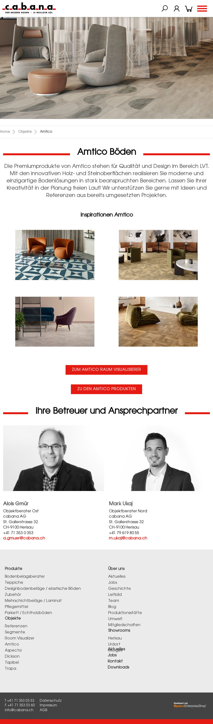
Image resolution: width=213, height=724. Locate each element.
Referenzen (16, 626)
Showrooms (119, 631)
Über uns (116, 569)
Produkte (13, 569)
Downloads (118, 668)
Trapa (10, 669)
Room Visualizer (19, 638)
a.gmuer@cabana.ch (24, 538)
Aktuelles (116, 577)
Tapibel (12, 663)
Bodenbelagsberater (25, 577)
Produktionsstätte (125, 613)
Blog (112, 607)
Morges (115, 651)
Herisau (115, 638)
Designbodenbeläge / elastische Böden (43, 589)
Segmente (15, 632)
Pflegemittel (16, 607)
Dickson (12, 657)
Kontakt (115, 661)
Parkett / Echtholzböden (28, 613)
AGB (43, 710)
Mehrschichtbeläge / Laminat (33, 601)
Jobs (112, 583)
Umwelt (115, 619)
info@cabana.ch (19, 710)
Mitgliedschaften (124, 625)
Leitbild (115, 595)
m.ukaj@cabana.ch (128, 538)
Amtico (12, 644)
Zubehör (13, 595)
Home (5, 132)
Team (113, 601)
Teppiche (14, 583)
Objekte (25, 132)
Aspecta (13, 651)
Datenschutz (50, 701)
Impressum (48, 705)
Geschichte (119, 589)
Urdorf (114, 644)
